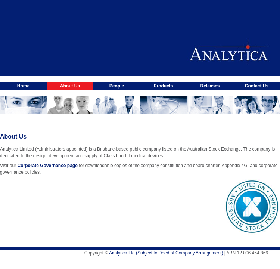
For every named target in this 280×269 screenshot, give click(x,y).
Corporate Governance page (47, 165)
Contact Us (256, 86)
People (116, 86)
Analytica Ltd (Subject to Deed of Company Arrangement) (166, 253)
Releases (210, 86)
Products (163, 86)
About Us (70, 86)
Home (23, 86)
